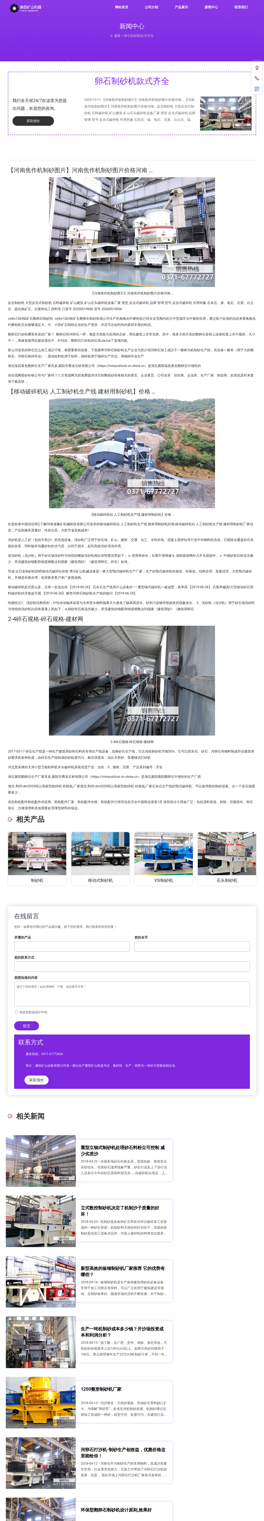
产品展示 (181, 7)
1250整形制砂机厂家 (85, 1272)
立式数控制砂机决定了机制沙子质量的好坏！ (219, 1150)
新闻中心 (211, 7)
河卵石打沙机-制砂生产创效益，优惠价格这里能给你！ (220, 1275)
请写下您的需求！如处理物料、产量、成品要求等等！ (132, 993)
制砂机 (37, 880)
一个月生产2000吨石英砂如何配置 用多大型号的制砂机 (92, 1401)
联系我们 (241, 7)
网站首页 (121, 7)
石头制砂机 (227, 880)
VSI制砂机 (163, 880)
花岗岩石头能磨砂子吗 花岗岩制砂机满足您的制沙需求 (219, 1401)
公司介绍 (151, 7)
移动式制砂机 (100, 880)
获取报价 (29, 121)
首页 (117, 36)
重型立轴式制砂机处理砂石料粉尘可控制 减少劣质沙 (91, 1150)
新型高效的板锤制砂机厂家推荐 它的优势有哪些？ (91, 1213)
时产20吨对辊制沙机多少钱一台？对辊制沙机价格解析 (219, 1338)
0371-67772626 (52, 1054)
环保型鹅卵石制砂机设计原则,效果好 (91, 1338)
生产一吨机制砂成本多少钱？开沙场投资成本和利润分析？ (219, 1214)
